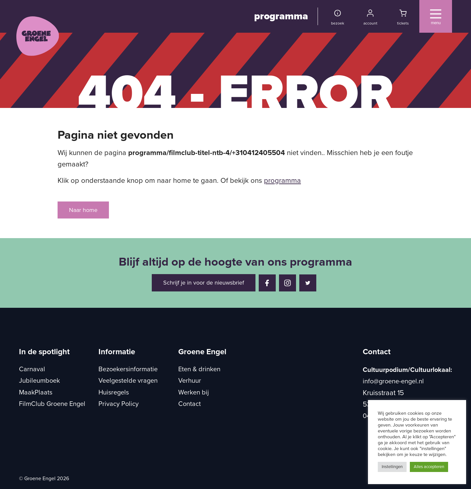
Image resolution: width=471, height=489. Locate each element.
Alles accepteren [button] (429, 466)
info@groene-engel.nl (393, 381)
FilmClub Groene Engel (52, 404)
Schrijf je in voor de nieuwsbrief (203, 282)
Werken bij (193, 392)
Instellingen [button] (392, 466)
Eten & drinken (199, 369)
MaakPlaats (35, 392)
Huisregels (113, 392)
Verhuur (189, 381)
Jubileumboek (39, 381)
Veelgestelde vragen (128, 381)
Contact (189, 404)
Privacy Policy (118, 404)
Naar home (83, 210)
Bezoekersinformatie (128, 369)
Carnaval (32, 369)
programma (281, 16)
